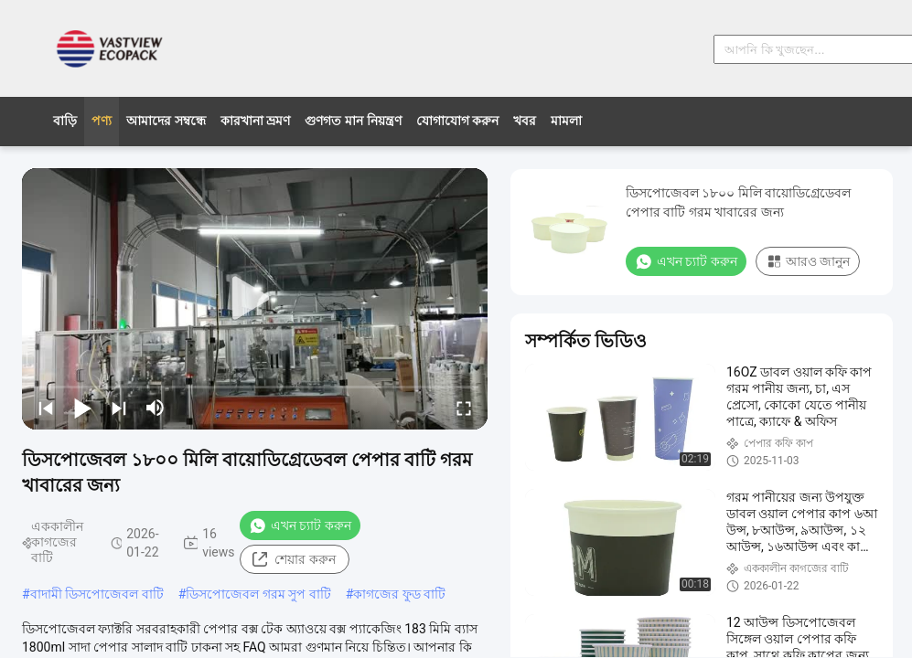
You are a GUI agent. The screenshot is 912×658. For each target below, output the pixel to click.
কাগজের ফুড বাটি (399, 594)
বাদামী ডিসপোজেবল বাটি (97, 594)
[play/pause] (82, 407)
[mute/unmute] (155, 407)
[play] (255, 299)
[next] (119, 407)
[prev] (45, 407)
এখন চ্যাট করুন (300, 525)
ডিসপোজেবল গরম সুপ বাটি (258, 594)
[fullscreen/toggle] (463, 407)
